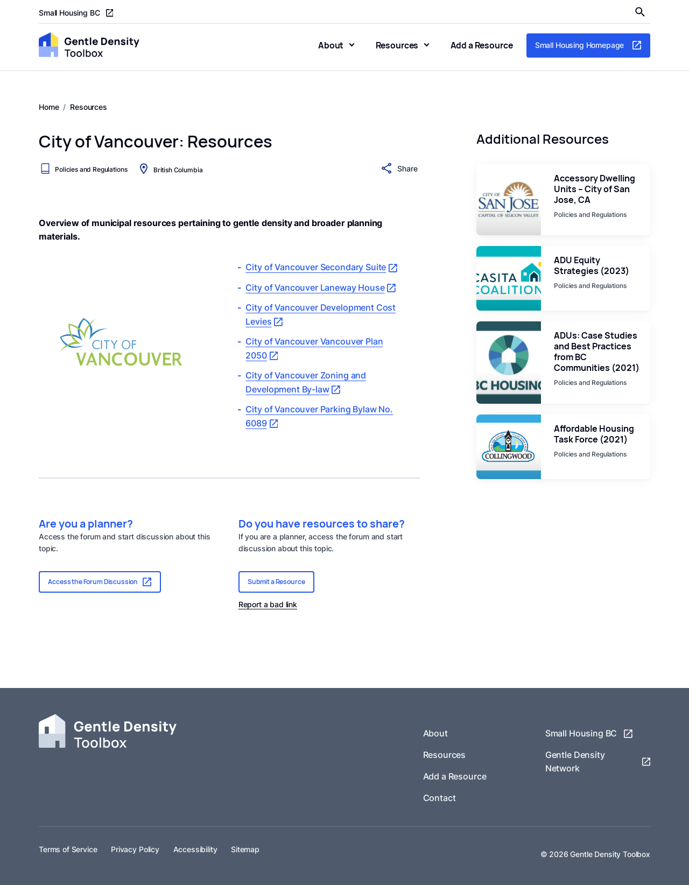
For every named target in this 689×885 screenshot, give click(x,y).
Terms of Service (68, 849)
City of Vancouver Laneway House (320, 288)
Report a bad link (267, 604)
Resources (397, 45)
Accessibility (195, 849)
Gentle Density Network (597, 762)
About (330, 45)
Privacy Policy (135, 849)
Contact (439, 798)
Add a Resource (482, 45)
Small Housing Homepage (588, 45)
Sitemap (245, 849)
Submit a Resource (276, 581)
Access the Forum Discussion (100, 581)
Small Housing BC (76, 13)
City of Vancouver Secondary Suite (321, 267)
